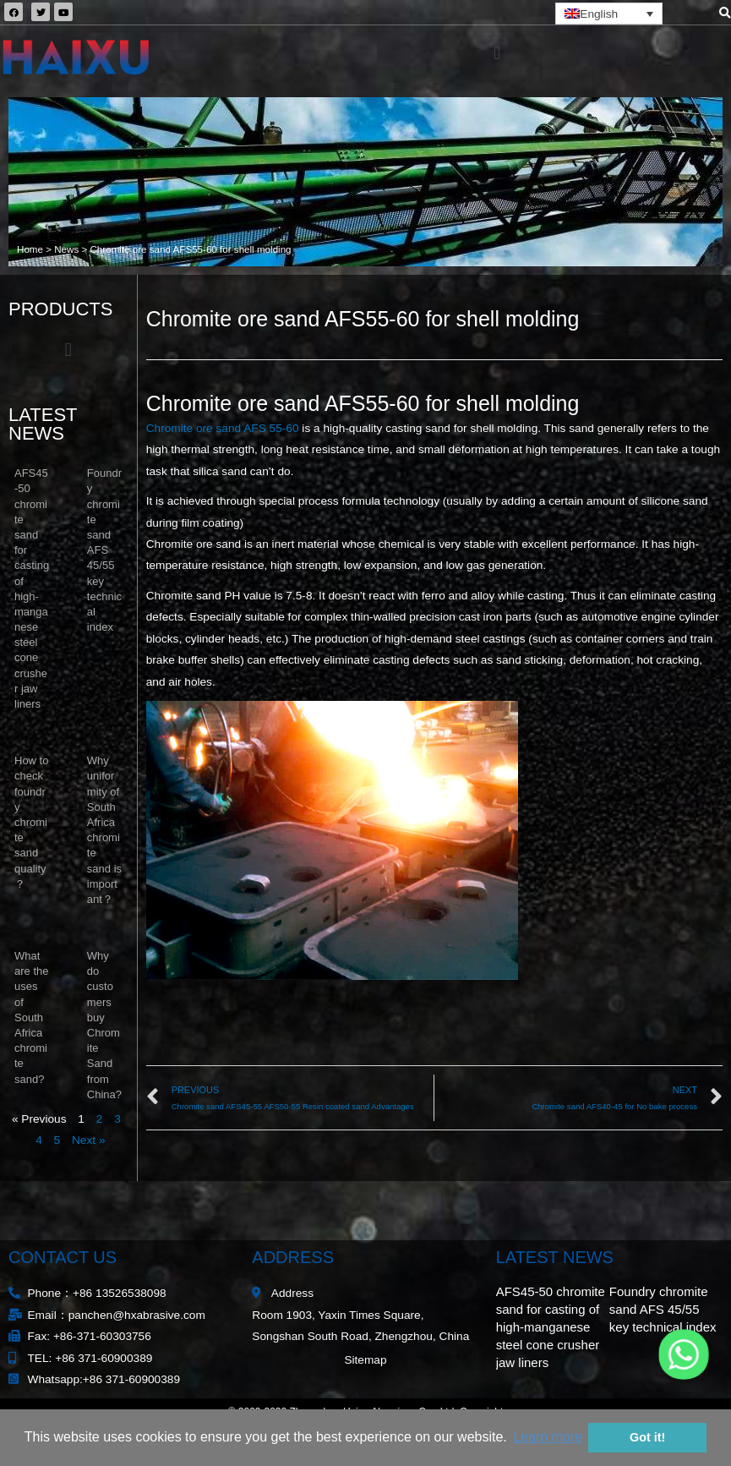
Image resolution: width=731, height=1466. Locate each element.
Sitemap (365, 1360)
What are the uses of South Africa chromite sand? (31, 1017)
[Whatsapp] (683, 1354)
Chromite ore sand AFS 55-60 (222, 428)
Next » (89, 1140)
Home (30, 248)
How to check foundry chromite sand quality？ (31, 822)
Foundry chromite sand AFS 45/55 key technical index (104, 550)
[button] (496, 53)
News (66, 248)
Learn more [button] (547, 1437)
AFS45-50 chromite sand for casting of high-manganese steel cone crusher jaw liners (550, 1327)
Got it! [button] (647, 1437)
